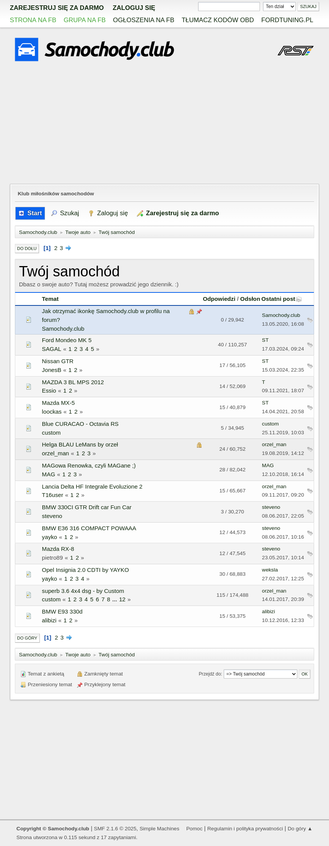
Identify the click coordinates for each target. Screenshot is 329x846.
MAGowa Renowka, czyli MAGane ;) (89, 465)
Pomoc (194, 828)
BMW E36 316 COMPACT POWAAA (89, 528)
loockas (52, 411)
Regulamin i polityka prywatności (245, 828)
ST (265, 340)
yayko (49, 537)
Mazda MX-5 (58, 402)
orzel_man (55, 453)
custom (51, 432)
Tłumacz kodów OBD (218, 20)
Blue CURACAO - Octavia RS (80, 424)
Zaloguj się (134, 7)
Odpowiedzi (219, 299)
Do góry (27, 638)
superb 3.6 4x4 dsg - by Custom (83, 591)
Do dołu (27, 248)
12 (122, 599)
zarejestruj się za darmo (57, 7)
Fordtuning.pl (287, 20)
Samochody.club (63, 328)
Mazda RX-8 (58, 549)
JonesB (51, 370)
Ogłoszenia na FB (143, 20)
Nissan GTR (58, 361)
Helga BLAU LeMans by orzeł (80, 444)
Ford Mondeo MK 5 (67, 340)
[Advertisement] (164, 123)
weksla (270, 570)
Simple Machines (159, 828)
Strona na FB (33, 20)
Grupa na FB (85, 20)
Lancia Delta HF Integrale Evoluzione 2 (92, 486)
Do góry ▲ (300, 828)
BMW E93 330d (62, 611)
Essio (49, 390)
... (115, 599)
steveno (52, 516)
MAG (48, 474)
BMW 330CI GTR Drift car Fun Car (87, 507)
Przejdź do (210, 674)
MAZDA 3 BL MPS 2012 (73, 382)
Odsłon (250, 299)
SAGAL (51, 349)
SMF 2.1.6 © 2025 (115, 828)
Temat (50, 299)
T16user (52, 495)
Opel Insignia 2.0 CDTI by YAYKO (85, 570)
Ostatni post (281, 299)
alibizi (49, 620)
